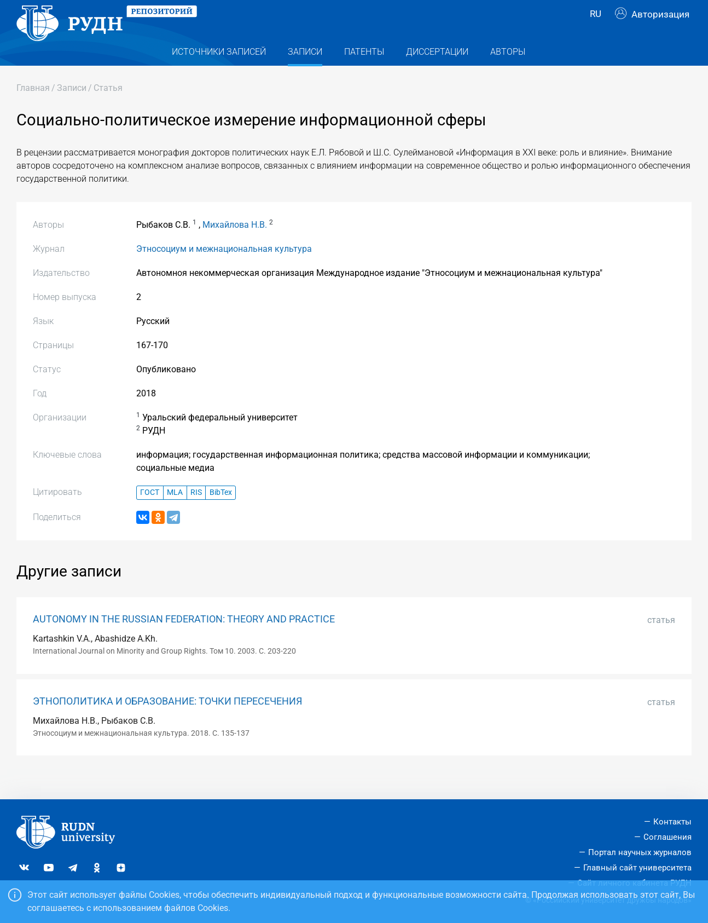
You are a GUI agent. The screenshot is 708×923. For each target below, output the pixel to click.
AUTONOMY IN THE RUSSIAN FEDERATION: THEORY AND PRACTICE (184, 641)
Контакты (672, 822)
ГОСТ (149, 514)
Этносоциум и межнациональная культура (224, 271)
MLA (175, 514)
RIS (196, 514)
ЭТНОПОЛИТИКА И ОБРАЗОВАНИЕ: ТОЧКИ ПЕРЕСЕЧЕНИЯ (167, 723)
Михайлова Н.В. (234, 246)
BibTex (221, 514)
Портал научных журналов (640, 852)
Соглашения (667, 837)
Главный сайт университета (637, 868)
